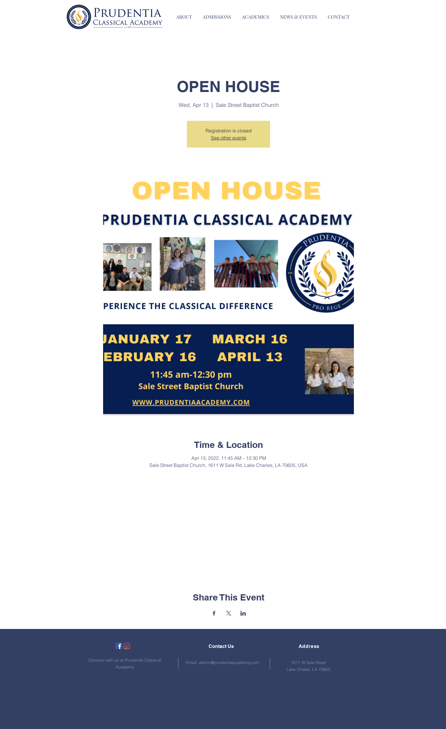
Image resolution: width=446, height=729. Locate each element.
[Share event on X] (228, 613)
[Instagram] (127, 646)
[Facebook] (119, 646)
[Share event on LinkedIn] (243, 613)
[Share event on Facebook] (214, 613)
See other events (228, 138)
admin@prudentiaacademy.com (229, 662)
